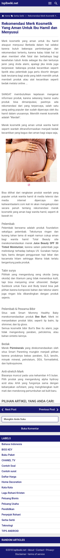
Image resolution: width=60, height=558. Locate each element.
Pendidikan (8, 509)
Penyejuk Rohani (11, 514)
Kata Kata (7, 487)
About (31, 550)
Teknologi (7, 525)
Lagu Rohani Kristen (13, 492)
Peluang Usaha (10, 503)
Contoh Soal (9, 465)
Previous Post (47, 409)
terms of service (36, 554)
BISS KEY (7, 449)
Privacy (50, 550)
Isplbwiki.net (10, 3)
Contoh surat (9, 471)
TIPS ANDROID (10, 530)
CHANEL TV (8, 460)
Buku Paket (8, 454)
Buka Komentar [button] (30, 428)
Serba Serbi (8, 520)
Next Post (10, 409)
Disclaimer (20, 554)
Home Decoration (12, 482)
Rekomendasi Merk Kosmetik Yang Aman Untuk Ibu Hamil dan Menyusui (29, 27)
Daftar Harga (9, 476)
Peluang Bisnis (10, 498)
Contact (40, 550)
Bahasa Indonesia (12, 444)
